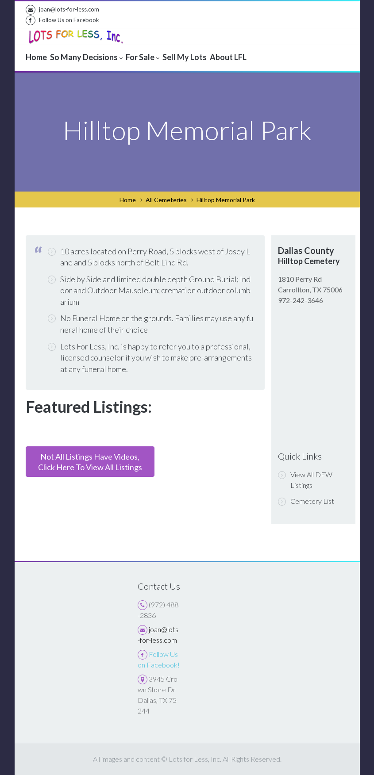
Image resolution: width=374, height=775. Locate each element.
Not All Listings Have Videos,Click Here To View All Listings (90, 462)
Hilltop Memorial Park (226, 199)
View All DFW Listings (305, 479)
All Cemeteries (166, 199)
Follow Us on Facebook (62, 20)
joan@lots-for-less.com (62, 10)
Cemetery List (306, 501)
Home (128, 199)
